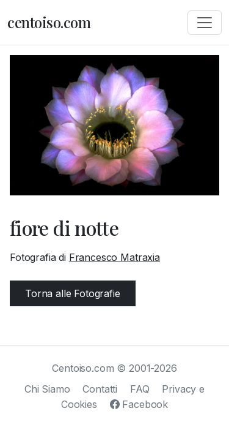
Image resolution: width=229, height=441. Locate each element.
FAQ (140, 389)
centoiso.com (48, 22)
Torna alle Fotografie (72, 293)
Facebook (139, 404)
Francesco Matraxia (114, 257)
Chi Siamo (47, 389)
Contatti (99, 389)
